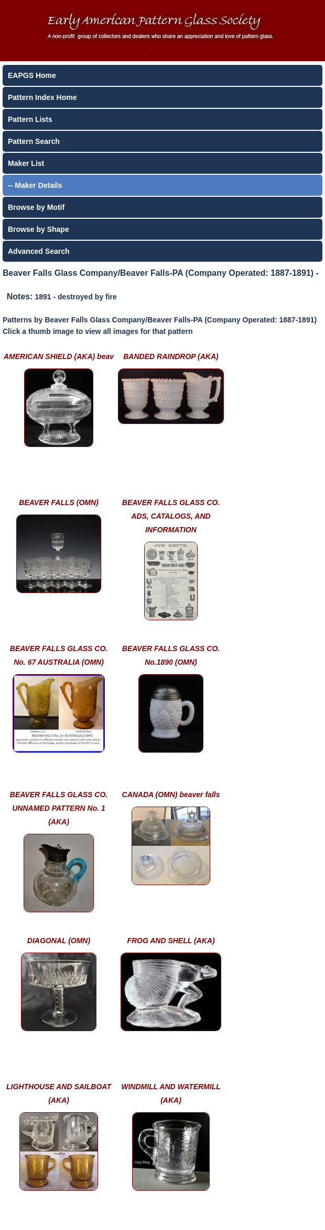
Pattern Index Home (42, 97)
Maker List (26, 163)
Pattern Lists (30, 119)
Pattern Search (34, 141)
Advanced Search (39, 251)
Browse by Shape (38, 229)
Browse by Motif (36, 207)
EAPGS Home (32, 75)
